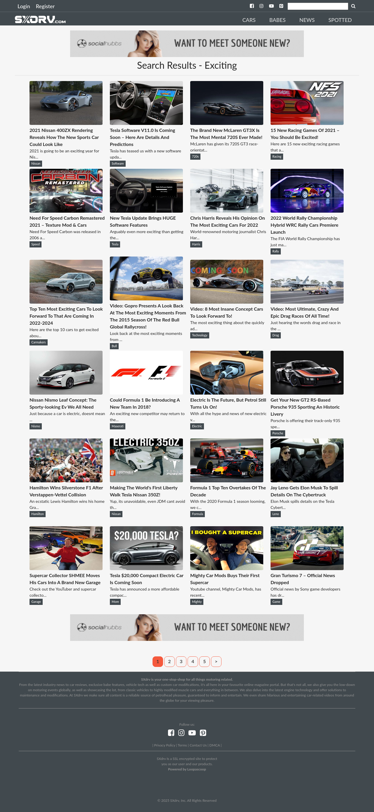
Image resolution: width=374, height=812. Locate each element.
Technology (199, 335)
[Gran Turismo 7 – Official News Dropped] (307, 568)
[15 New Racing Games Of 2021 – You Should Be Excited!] (307, 123)
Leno (275, 514)
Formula (197, 514)
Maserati (118, 426)
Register (45, 6)
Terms (182, 745)
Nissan (35, 163)
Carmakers (38, 342)
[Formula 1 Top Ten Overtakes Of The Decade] (226, 480)
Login (24, 6)
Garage (36, 601)
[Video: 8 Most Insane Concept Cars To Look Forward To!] (226, 301)
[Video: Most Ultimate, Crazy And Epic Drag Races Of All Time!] (307, 301)
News (307, 20)
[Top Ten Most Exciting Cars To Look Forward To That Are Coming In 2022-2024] (66, 301)
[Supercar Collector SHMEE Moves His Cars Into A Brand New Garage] (66, 568)
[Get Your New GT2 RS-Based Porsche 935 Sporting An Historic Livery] (307, 392)
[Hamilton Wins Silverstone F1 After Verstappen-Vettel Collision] (66, 480)
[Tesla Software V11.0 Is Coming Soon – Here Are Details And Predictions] (146, 123)
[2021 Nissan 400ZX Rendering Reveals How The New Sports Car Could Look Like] (66, 123)
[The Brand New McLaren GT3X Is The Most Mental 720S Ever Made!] (226, 123)
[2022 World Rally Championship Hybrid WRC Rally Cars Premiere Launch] (307, 211)
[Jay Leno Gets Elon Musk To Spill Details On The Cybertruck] (307, 480)
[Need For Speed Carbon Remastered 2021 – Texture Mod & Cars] (66, 211)
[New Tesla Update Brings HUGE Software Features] (146, 211)
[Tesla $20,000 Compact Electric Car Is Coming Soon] (146, 568)
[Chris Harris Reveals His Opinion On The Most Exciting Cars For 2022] (226, 211)
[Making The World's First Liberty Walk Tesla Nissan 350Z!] (146, 480)
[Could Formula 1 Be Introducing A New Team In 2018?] (146, 392)
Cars (248, 20)
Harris (196, 244)
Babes (277, 20)
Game (276, 601)
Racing (276, 156)
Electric (197, 426)
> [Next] (216, 661)
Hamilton (37, 514)
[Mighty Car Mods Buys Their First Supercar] (226, 568)
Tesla (115, 244)
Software (118, 163)
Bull (114, 346)
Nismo (35, 426)
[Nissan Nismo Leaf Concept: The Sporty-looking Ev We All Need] (66, 392)
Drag (275, 335)
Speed (35, 244)
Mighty (197, 601)
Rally (275, 251)
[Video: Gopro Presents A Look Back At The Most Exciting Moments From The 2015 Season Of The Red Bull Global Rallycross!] (146, 298)
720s (195, 156)
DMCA (214, 745)
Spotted (340, 20)
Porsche (277, 433)
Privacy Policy (164, 745)
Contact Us (198, 745)
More (115, 601)
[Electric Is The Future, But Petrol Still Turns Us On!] (226, 392)
